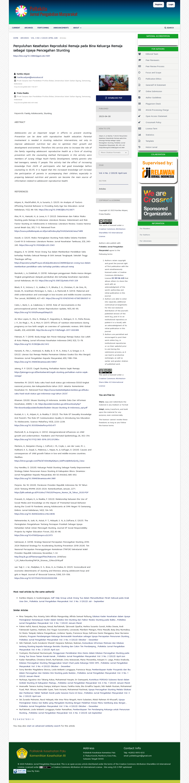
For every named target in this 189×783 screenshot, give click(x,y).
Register (158, 4)
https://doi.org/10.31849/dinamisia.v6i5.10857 (35, 362)
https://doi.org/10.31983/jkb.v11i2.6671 (56, 210)
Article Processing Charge (153, 110)
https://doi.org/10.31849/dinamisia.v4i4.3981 (35, 479)
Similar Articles (20, 611)
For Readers (145, 228)
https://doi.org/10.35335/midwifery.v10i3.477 (35, 426)
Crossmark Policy (149, 122)
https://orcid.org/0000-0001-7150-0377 (26, 87)
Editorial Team (148, 54)
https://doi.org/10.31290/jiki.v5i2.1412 (31, 344)
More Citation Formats (110, 152)
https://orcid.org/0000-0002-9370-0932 (26, 102)
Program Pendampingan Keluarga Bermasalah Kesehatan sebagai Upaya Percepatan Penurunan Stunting (79, 637)
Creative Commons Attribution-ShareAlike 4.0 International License (112, 233)
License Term (147, 129)
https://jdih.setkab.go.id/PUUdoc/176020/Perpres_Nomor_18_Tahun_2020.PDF (51, 493)
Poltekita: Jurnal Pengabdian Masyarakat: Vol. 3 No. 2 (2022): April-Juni (91, 656)
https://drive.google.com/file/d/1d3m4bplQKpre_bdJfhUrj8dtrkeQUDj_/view (49, 461)
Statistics (146, 135)
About (76, 28)
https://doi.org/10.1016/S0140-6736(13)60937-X (68, 298)
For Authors (145, 235)
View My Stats (33, 771)
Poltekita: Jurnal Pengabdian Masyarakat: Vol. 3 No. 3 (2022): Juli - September (66, 602)
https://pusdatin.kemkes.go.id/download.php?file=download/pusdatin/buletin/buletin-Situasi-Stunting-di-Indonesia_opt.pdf (51, 406)
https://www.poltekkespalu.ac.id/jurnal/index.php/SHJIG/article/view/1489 (48, 231)
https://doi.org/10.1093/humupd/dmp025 (33, 313)
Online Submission (150, 91)
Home (15, 38)
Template (146, 141)
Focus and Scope (149, 73)
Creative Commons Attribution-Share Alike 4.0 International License (112, 382)
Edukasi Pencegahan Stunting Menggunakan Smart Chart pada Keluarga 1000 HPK (59, 663)
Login (171, 4)
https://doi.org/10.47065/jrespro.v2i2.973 (33, 535)
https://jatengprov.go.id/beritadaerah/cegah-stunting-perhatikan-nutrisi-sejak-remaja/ (51, 374)
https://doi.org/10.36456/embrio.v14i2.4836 (34, 514)
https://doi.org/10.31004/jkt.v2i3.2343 (36, 245)
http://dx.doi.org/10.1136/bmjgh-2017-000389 (57, 330)
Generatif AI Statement (152, 85)
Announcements (61, 28)
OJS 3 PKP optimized (122, 767)
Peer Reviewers (148, 60)
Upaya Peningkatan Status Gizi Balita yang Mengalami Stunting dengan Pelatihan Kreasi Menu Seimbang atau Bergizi (72, 701)
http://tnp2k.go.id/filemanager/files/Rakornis (35, 557)
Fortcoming (43, 28)
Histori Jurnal (147, 147)
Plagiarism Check (149, 104)
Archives (29, 28)
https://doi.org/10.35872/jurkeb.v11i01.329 (58, 281)
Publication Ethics (149, 79)
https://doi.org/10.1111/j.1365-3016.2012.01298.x (36, 440)
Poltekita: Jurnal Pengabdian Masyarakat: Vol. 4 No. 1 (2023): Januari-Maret (94, 683)
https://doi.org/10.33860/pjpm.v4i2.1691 (31, 56)
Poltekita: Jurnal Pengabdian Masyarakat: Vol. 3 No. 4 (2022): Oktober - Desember (58, 640)
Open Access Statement (152, 116)
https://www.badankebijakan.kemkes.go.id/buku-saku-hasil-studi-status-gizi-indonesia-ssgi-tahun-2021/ (51, 392)
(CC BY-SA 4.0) (118, 278)
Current (16, 28)
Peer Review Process (151, 66)
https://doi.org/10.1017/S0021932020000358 (35, 578)
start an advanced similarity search (43, 726)
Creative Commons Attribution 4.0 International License (77, 767)
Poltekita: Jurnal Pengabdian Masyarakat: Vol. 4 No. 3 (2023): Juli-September (65, 713)
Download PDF (114, 98)
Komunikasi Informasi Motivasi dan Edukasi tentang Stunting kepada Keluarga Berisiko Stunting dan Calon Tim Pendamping (71, 645)
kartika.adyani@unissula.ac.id (30, 77)
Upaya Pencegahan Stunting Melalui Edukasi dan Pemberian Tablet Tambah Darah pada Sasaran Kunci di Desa (75, 691)
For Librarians (145, 241)
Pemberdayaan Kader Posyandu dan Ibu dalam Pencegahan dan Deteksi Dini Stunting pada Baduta (75, 671)
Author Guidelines (149, 98)
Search (169, 28)
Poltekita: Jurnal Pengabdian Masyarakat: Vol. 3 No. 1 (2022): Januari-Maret (72, 621)
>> (33, 719)
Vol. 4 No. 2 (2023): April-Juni (44, 38)
